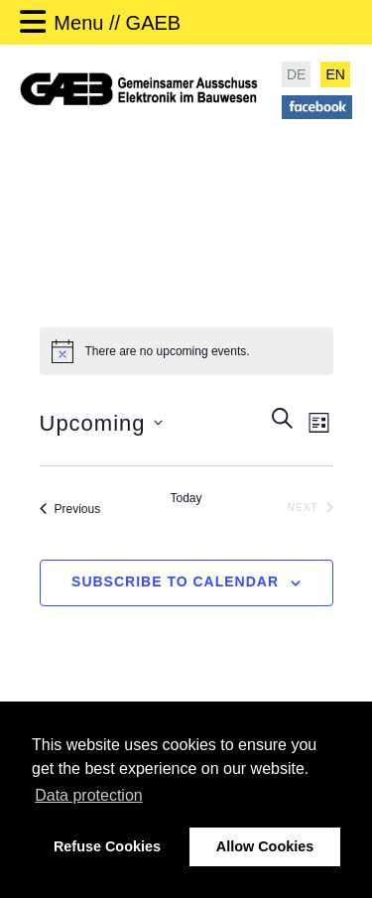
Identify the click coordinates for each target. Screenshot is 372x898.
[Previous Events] (70, 509)
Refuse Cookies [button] (107, 846)
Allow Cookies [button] (264, 846)
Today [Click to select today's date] (185, 498)
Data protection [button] (89, 795)
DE (296, 74)
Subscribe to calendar (175, 581)
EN (334, 74)
